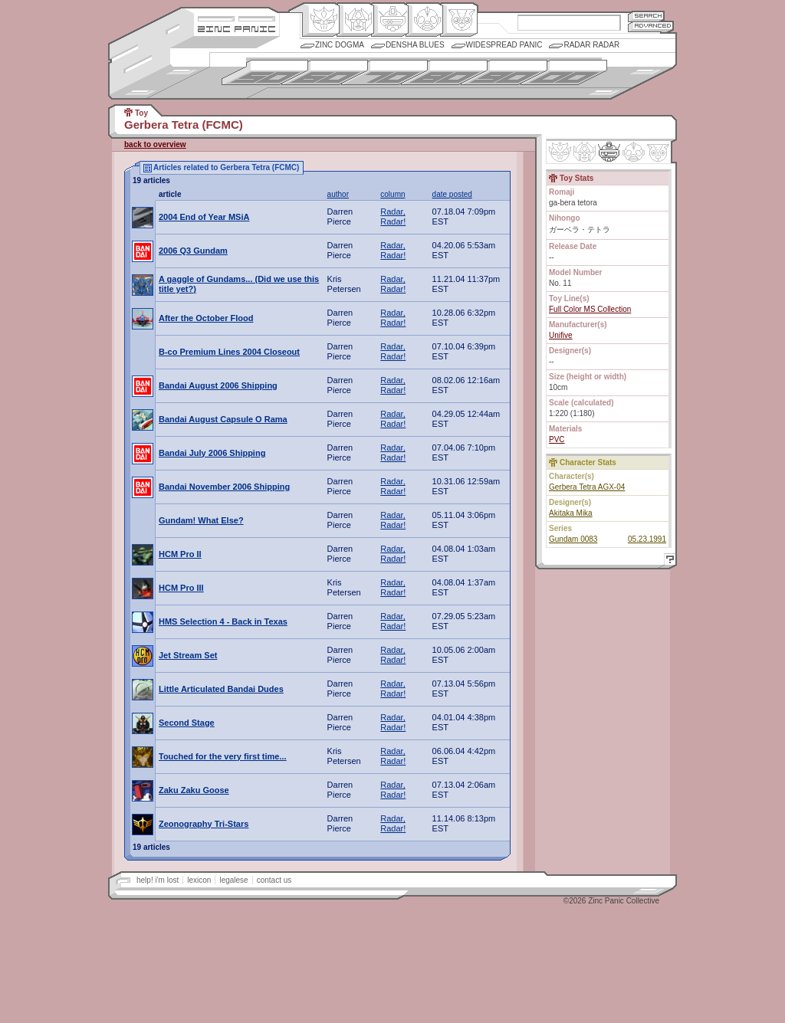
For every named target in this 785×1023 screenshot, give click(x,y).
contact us (274, 880)
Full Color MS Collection (590, 309)
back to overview (155, 144)
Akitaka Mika (571, 513)
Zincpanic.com (236, 28)
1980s (444, 72)
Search (646, 16)
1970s (384, 72)
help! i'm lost (157, 880)
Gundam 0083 (573, 539)
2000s (563, 72)
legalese (233, 880)
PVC (557, 439)
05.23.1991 (647, 539)
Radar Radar (591, 45)
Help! (668, 561)
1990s (504, 72)
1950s (264, 72)
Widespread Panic (504, 45)
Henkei (355, 20)
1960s (324, 72)
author (338, 194)
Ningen (424, 20)
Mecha (390, 20)
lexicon (199, 880)
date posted (452, 194)
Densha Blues (415, 45)
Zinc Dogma (339, 45)
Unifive (561, 335)
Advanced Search (651, 26)
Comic (459, 20)
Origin (321, 20)
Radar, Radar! (393, 216)
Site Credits (236, 17)
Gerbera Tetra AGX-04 (587, 487)
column (392, 194)
